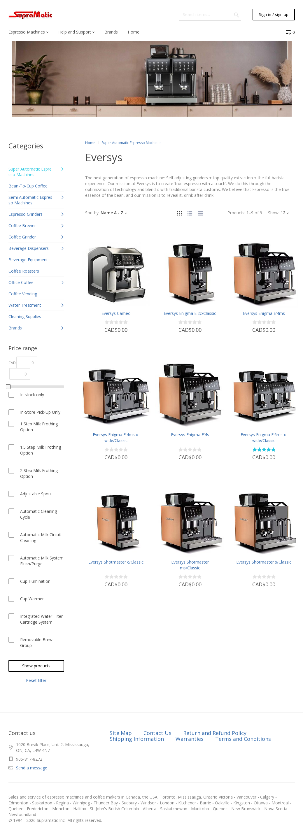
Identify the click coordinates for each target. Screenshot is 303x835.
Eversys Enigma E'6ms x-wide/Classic (264, 437)
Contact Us (157, 733)
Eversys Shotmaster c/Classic (115, 562)
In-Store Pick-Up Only (40, 412)
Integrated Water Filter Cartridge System (41, 619)
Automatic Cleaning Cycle (38, 514)
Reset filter (36, 680)
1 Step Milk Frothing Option (39, 426)
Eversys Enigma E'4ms (264, 313)
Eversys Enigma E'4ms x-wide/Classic (116, 437)
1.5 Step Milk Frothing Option (40, 450)
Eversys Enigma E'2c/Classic (190, 313)
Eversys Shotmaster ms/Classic (190, 565)
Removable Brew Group (36, 642)
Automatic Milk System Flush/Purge (42, 560)
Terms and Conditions (243, 739)
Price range (22, 348)
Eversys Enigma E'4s (190, 434)
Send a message (31, 768)
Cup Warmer (32, 598)
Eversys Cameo (116, 313)
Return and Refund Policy (214, 733)
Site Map (121, 733)
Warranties (190, 739)
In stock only (32, 394)
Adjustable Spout (36, 494)
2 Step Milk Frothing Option (39, 473)
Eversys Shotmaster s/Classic (263, 562)
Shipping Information (137, 739)
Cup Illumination (35, 581)
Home (90, 142)
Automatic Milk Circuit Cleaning (40, 537)
